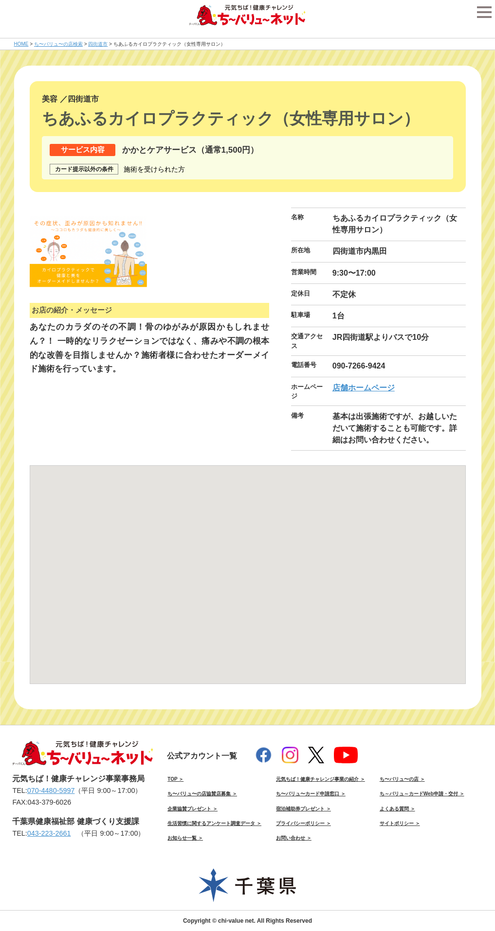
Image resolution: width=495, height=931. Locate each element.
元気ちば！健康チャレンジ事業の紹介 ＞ (320, 779)
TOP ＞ (175, 779)
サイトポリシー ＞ (400, 823)
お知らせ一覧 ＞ (185, 838)
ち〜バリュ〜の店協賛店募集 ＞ (202, 793)
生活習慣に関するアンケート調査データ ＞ (214, 823)
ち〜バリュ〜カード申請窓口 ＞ (311, 793)
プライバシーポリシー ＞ (303, 823)
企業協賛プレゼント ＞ (192, 808)
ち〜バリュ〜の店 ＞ (402, 779)
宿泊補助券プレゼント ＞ (303, 808)
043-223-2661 (49, 833)
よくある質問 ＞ (397, 808)
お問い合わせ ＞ (294, 838)
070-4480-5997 (51, 790)
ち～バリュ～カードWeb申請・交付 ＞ (422, 793)
